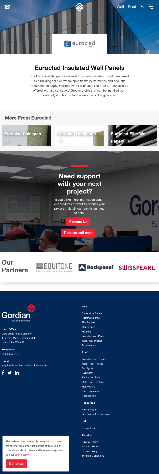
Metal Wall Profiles (92, 340)
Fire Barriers (88, 322)
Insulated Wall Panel (93, 336)
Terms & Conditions (93, 455)
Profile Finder (89, 409)
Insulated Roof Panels (94, 359)
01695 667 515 (10, 353)
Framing (86, 331)
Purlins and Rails (91, 377)
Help (84, 421)
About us (87, 435)
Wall (120, 6)
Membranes (88, 327)
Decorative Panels (92, 313)
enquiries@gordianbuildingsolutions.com (24, 365)
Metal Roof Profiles (92, 363)
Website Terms (90, 446)
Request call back (78, 233)
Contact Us (78, 222)
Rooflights (87, 368)
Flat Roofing (88, 386)
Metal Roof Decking (93, 382)
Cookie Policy (89, 451)
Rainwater (87, 372)
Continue (16, 463)
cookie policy (22, 454)
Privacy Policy (90, 441)
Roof (132, 6)
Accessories (89, 345)
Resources (88, 402)
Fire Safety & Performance (96, 414)
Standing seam (90, 391)
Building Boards (91, 317)
